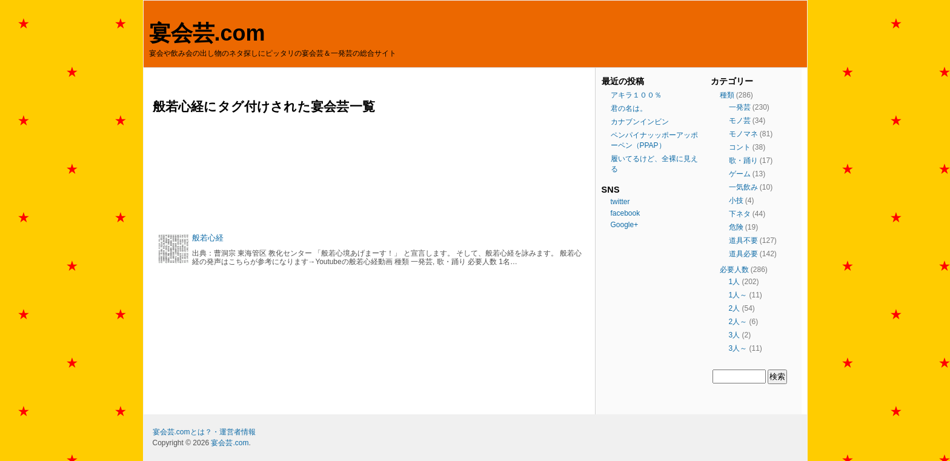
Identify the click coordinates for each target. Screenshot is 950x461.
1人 (734, 281)
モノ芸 (740, 120)
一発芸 (740, 107)
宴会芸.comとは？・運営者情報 (204, 432)
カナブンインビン (640, 122)
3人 (734, 335)
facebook (625, 213)
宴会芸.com (207, 33)
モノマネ (743, 134)
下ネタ (740, 214)
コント (740, 147)
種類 (727, 95)
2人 (734, 308)
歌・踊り (743, 160)
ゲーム (740, 174)
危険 (736, 227)
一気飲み (743, 187)
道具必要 (743, 254)
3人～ (738, 348)
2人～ (738, 321)
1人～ (738, 295)
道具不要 (743, 240)
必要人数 (734, 269)
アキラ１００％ (636, 95)
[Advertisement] (371, 173)
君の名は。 (629, 108)
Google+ (625, 225)
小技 (736, 200)
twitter (620, 201)
